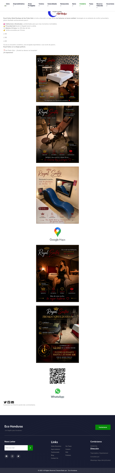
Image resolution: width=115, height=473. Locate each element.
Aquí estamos (55, 449)
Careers (67, 449)
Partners (68, 455)
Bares (74, 4)
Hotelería (82, 4)
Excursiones (110, 4)
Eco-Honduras (72, 470)
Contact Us (54, 458)
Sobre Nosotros (56, 446)
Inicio (8, 4)
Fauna (91, 4)
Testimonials (55, 452)
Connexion (6, 405)
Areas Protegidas (31, 5)
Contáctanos (103, 427)
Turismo (41, 4)
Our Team (68, 446)
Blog (52, 455)
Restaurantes (64, 4)
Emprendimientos (19, 4)
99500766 (93, 446)
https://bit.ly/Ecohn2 (104, 460)
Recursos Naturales (99, 5)
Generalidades (52, 4)
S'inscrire (15, 405)
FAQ (66, 452)
